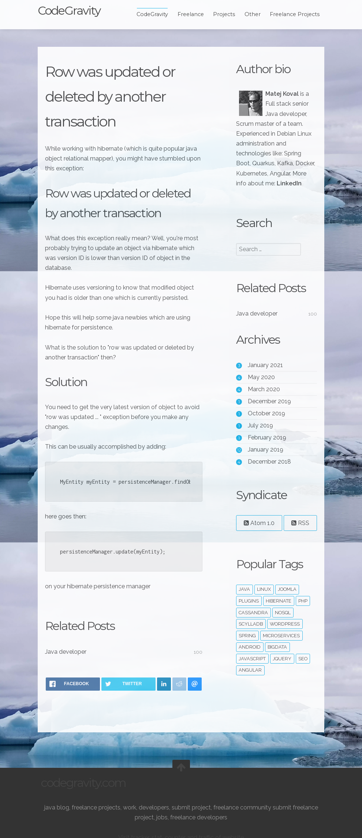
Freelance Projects (291, 14)
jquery (281, 690)
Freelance (187, 14)
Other (249, 14)
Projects (221, 14)
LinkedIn (247, 193)
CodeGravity (72, 10)
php (301, 632)
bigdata (276, 679)
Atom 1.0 (258, 532)
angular (249, 702)
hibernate (277, 632)
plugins (248, 632)
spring (246, 667)
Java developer (69, 651)
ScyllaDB (250, 655)
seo (301, 690)
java (243, 621)
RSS (252, 554)
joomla (286, 621)
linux (263, 621)
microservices (280, 667)
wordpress (284, 655)
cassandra (252, 644)
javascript (251, 690)
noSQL (282, 644)
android (249, 679)
